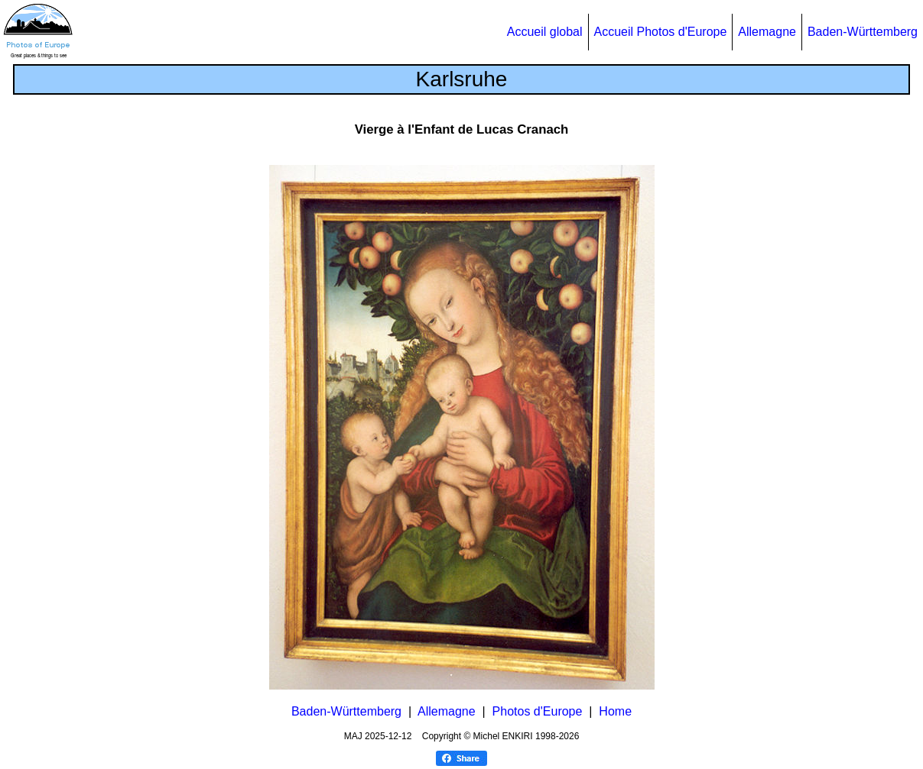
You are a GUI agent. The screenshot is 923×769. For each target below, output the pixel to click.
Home (615, 711)
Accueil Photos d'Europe (660, 31)
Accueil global (545, 31)
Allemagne (767, 31)
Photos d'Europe (537, 711)
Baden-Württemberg (863, 31)
